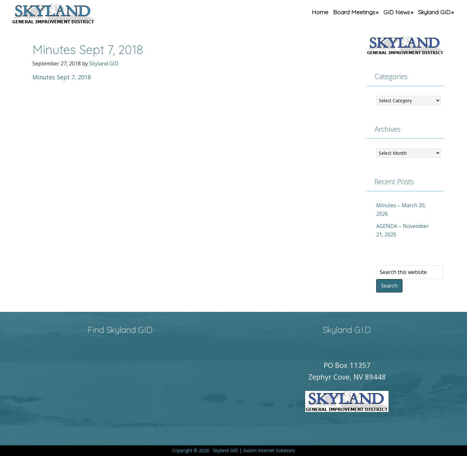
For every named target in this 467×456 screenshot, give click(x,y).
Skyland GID (68, 14)
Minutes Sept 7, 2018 (61, 77)
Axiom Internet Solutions (269, 450)
